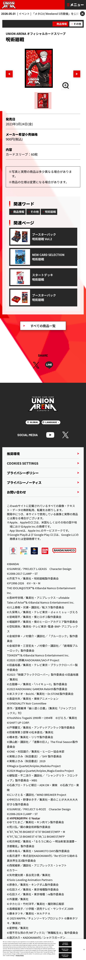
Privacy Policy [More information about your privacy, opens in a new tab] (20, 955)
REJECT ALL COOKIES (65, 949)
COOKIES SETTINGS (22, 463)
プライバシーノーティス (24, 482)
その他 (77, 24)
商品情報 (62, 24)
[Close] (84, 949)
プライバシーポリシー (23, 473)
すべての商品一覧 (43, 325)
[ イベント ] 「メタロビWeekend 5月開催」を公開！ (49, 14)
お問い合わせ (16, 492)
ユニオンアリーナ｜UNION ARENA (8, 4)
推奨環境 (13, 453)
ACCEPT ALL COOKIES (65, 955)
